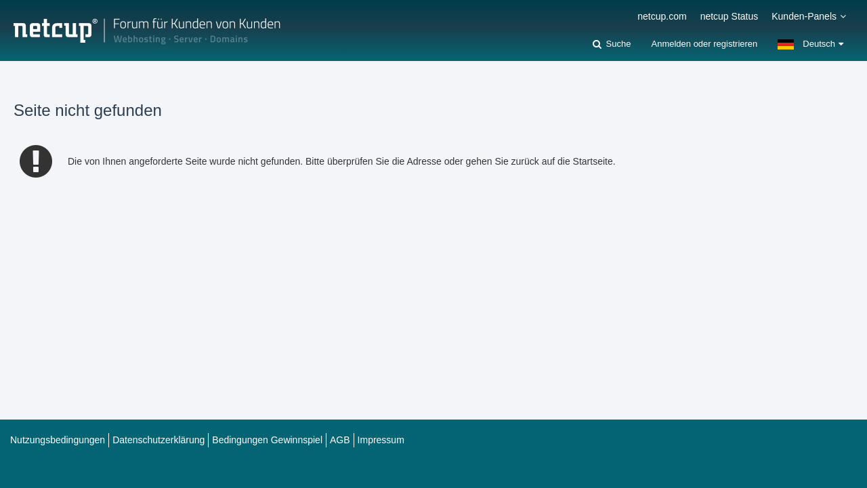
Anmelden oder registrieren (704, 44)
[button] (810, 44)
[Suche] (611, 44)
